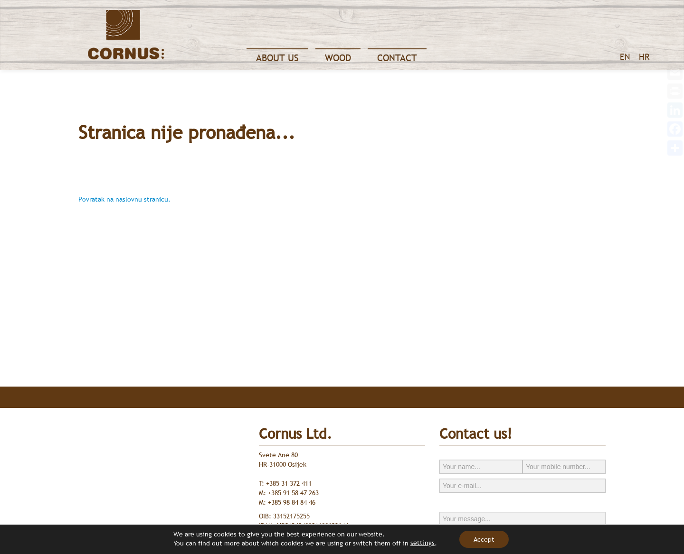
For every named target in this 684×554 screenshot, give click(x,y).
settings (422, 542)
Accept (484, 539)
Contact (397, 58)
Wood (338, 58)
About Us (277, 58)
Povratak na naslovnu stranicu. (124, 199)
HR (644, 56)
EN (625, 56)
